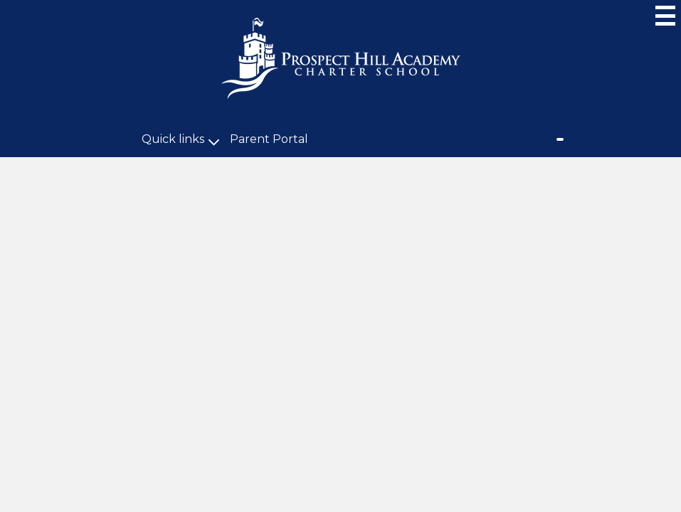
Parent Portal (269, 139)
